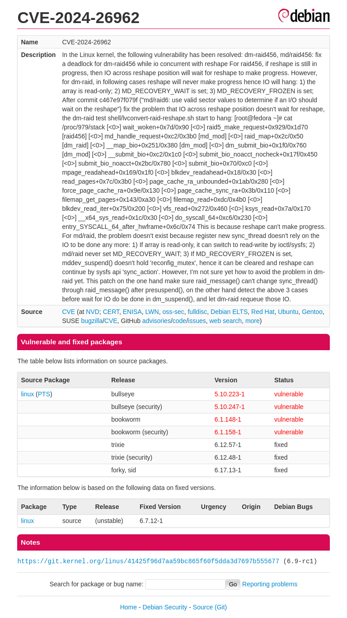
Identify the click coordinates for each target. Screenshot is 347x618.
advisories (156, 320)
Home (128, 607)
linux (27, 394)
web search (226, 320)
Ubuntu (288, 311)
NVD (92, 311)
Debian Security (165, 607)
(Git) (221, 607)
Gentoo (312, 311)
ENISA (132, 311)
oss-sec (173, 311)
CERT (111, 311)
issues (197, 320)
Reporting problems (269, 584)
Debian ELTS (229, 311)
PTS (44, 394)
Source (203, 607)
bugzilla (91, 320)
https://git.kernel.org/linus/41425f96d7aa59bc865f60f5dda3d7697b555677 (148, 561)
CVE (68, 311)
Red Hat (262, 311)
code (179, 320)
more (252, 320)
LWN (152, 311)
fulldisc (197, 311)
